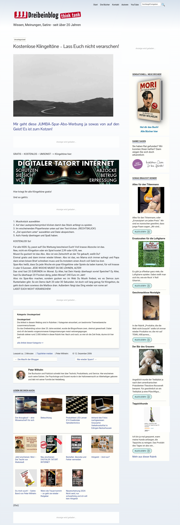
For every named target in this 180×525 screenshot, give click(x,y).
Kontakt (115, 4)
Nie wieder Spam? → (87, 359)
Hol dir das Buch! (149, 127)
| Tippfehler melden (44, 353)
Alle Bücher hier (149, 131)
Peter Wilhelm (35, 369)
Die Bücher (105, 4)
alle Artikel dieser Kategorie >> (30, 343)
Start (95, 4)
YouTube (135, 4)
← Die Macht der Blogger (27, 359)
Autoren (125, 4)
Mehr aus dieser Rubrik (144, 456)
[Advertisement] (66, 142)
